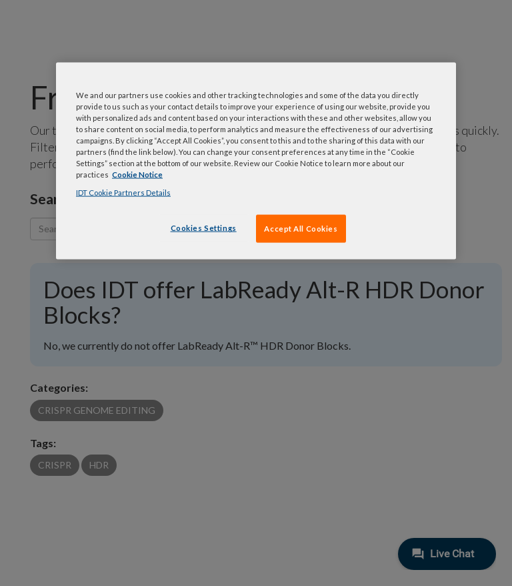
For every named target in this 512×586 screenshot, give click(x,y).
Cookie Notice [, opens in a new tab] (137, 174)
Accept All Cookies (300, 228)
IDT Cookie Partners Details (123, 192)
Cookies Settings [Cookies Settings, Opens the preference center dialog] (204, 228)
